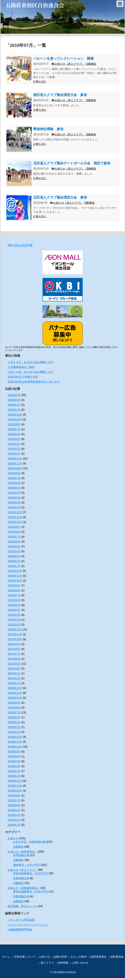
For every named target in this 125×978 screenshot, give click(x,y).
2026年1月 (14, 409)
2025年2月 (14, 448)
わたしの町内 (79, 956)
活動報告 (91, 63)
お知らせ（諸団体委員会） (24, 888)
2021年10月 (15, 639)
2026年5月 (14, 395)
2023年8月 (14, 531)
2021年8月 (14, 649)
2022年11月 (15, 575)
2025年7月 (14, 429)
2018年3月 (14, 820)
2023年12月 (15, 512)
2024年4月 (14, 492)
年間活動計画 (21, 855)
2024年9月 (14, 473)
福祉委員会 (117, 956)
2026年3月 (14, 404)
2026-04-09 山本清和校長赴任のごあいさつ (34, 381)
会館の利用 (60, 956)
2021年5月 (14, 663)
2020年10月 (15, 697)
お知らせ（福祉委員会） (22, 851)
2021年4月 (14, 668)
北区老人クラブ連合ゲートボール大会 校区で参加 (71, 163)
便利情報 (63, 962)
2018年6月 (14, 805)
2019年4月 (14, 761)
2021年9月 (14, 644)
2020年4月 (14, 717)
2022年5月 (14, 605)
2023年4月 (14, 551)
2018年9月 (14, 795)
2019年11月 (15, 741)
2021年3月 (14, 673)
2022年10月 (15, 580)
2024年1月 (14, 507)
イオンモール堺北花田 (21, 919)
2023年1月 (14, 566)
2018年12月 (15, 780)
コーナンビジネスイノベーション (28, 924)
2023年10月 (15, 522)
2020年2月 (14, 727)
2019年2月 (14, 771)
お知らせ (13, 838)
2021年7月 (14, 654)
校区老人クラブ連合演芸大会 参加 (60, 95)
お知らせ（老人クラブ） (69, 63)
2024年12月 (15, 458)
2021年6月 (14, 658)
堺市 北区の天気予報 (20, 245)
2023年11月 (15, 517)
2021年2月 (14, 678)
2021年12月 (15, 629)
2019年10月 (15, 746)
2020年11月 (15, 693)
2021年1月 (14, 683)
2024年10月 (15, 468)
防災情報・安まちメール (22, 906)
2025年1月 (14, 453)
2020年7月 (14, 712)
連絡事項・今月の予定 (26, 864)
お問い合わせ (80, 962)
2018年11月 (15, 785)
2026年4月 (14, 400)
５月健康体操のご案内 (21, 367)
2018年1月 (14, 824)
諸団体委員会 (98, 956)
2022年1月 (14, 624)
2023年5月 (14, 546)
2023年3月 (14, 556)
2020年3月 (14, 722)
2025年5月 (14, 439)
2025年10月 (15, 419)
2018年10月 (15, 790)
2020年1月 (14, 732)
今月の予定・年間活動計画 (29, 841)
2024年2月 (14, 502)
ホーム (6, 956)
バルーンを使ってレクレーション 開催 (63, 58)
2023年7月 (14, 536)
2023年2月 (14, 561)
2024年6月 (14, 483)
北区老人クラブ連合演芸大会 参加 (60, 197)
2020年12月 (15, 688)
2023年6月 (14, 541)
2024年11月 (15, 463)
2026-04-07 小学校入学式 (23, 376)
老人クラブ (47, 962)
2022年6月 (14, 600)
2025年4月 (14, 444)
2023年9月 (14, 527)
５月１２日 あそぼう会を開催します (30, 362)
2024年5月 (14, 487)
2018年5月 (14, 810)
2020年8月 (14, 707)
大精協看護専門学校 (20, 929)
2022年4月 (14, 610)
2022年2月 (14, 619)
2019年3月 (14, 766)
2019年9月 (14, 751)
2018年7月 (14, 800)
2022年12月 (15, 570)
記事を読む (40, 81)
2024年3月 (14, 497)
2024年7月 (14, 478)
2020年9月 (14, 702)
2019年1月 (14, 776)
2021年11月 (15, 634)
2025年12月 (15, 414)
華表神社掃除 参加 (48, 129)
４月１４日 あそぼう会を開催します (30, 371)
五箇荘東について (24, 956)
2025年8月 (14, 424)
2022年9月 (14, 585)
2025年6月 (14, 434)
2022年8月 (14, 590)
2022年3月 (14, 614)
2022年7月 (14, 595)
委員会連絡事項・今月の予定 (30, 873)
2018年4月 (14, 815)
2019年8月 (14, 756)
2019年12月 (15, 737)
